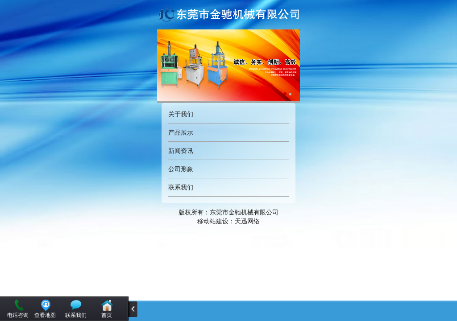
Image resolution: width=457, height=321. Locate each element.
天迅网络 (247, 221)
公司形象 (180, 169)
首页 (106, 315)
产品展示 (180, 132)
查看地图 (45, 315)
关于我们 (180, 114)
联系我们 (180, 187)
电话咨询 (18, 315)
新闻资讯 (180, 150)
